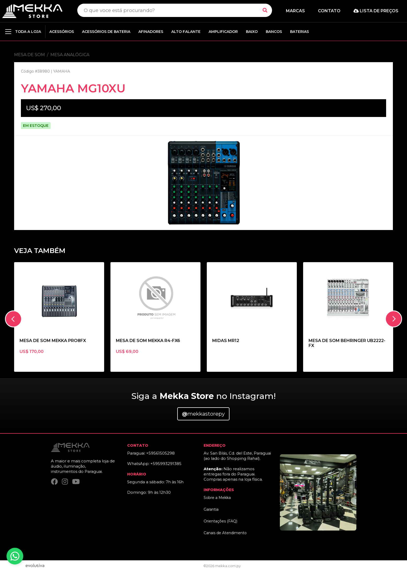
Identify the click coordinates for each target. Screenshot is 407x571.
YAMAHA (61, 71)
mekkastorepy (203, 414)
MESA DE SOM (29, 54)
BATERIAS (299, 31)
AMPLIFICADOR (223, 31)
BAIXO (252, 31)
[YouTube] (76, 481)
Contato (329, 10)
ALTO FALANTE (185, 31)
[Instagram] (65, 481)
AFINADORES (150, 31)
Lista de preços (375, 10)
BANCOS (274, 31)
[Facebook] (54, 481)
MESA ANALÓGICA (69, 54)
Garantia (211, 509)
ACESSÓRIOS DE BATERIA (106, 31)
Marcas (295, 10)
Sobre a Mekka (217, 497)
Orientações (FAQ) (220, 521)
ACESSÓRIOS (61, 31)
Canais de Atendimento (225, 533)
